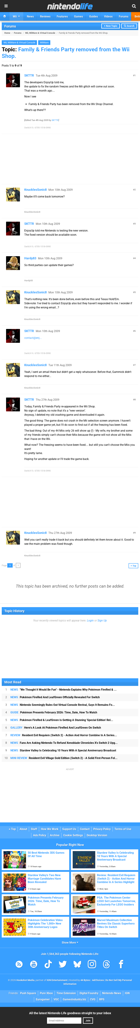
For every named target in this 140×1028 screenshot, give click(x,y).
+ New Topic (110, 26)
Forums (10, 26)
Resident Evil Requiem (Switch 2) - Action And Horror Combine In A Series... (63, 735)
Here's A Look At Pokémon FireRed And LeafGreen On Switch (55, 727)
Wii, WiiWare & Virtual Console (40, 33)
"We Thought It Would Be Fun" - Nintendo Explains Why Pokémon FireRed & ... (63, 689)
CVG (92, 999)
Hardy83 (30, 258)
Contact (85, 829)
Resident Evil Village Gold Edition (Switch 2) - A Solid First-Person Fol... (63, 758)
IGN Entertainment (57, 980)
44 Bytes (85, 980)
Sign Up (102, 620)
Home (7, 33)
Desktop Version (97, 835)
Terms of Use (122, 829)
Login (90, 620)
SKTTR (29, 75)
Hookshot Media (25, 980)
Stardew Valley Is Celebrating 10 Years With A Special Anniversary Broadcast (63, 750)
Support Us (69, 829)
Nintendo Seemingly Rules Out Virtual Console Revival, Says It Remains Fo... (62, 704)
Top (12, 829)
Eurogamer (43, 999)
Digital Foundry (89, 993)
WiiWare (44, 42)
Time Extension (66, 993)
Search (129, 26)
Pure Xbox (46, 993)
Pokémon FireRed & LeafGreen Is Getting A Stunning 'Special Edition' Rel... (61, 720)
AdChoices (98, 980)
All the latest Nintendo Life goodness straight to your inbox (70, 1013)
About (23, 829)
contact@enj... (33, 337)
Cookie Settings (73, 835)
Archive (55, 835)
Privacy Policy (102, 829)
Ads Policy (39, 835)
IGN (127, 993)
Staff (34, 829)
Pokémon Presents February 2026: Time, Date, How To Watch (53, 712)
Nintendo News (111, 993)
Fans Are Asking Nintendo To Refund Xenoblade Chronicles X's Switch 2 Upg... (64, 742)
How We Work (49, 829)
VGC (56, 999)
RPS (101, 999)
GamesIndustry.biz (74, 999)
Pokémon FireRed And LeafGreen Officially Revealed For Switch (55, 697)
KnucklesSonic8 (35, 189)
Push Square (28, 993)
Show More (70, 942)
